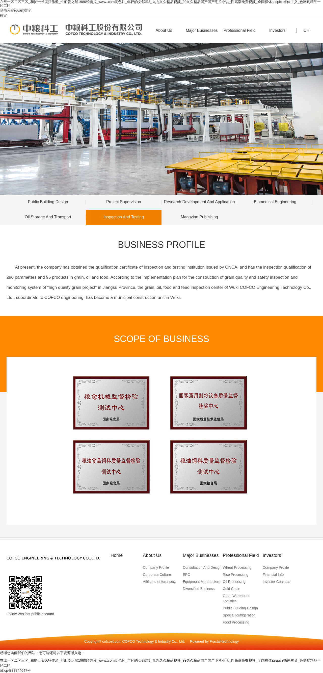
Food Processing (236, 622)
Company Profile (156, 567)
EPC (186, 575)
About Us (164, 35)
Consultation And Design (202, 567)
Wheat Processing (237, 567)
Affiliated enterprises (159, 582)
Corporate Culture (157, 575)
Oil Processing (234, 582)
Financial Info (273, 575)
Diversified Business (199, 589)
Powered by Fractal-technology (214, 641)
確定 (3, 15)
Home (117, 555)
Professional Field (239, 35)
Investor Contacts (276, 582)
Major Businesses (202, 35)
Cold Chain (231, 589)
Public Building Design (240, 608)
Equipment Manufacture (202, 582)
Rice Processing (235, 575)
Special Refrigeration (239, 615)
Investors (277, 35)
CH (306, 30)
